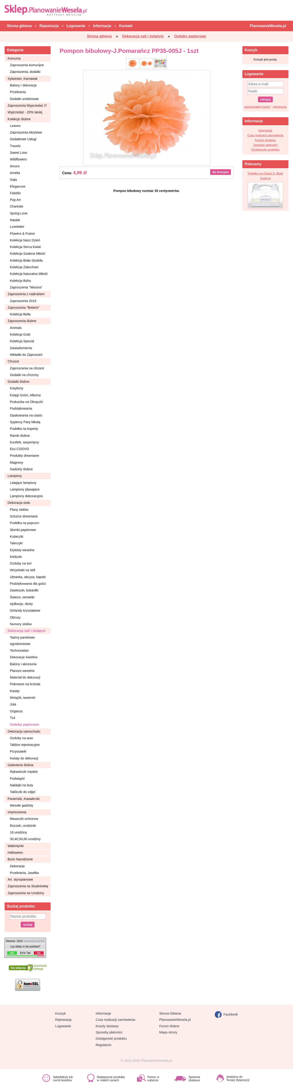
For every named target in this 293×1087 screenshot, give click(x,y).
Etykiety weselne (22, 550)
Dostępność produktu (265, 149)
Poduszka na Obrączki (26, 402)
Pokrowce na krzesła (25, 684)
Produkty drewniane (24, 455)
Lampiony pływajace (25, 489)
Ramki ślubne (20, 435)
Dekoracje (17, 866)
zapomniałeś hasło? (257, 106)
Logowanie (63, 1026)
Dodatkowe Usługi (23, 139)
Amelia (15, 173)
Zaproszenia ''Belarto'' (24, 307)
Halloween (15, 852)
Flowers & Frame (22, 233)
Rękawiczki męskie (24, 771)
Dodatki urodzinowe (24, 99)
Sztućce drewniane (24, 516)
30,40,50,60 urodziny (25, 839)
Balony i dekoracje (23, 85)
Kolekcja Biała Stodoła (26, 260)
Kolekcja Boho (20, 280)
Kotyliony (16, 388)
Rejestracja (63, 1019)
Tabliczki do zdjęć (22, 792)
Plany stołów (19, 509)
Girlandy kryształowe (25, 610)
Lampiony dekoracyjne (26, 496)
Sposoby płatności (265, 145)
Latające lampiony (23, 483)
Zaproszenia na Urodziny (26, 893)
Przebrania (18, 92)
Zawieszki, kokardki (24, 590)
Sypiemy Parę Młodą (25, 422)
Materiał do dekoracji (25, 677)
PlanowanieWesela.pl (175, 1019)
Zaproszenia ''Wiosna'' (26, 287)
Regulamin (103, 1045)
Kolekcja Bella (20, 314)
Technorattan (19, 650)
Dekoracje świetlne (24, 657)
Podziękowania (21, 408)
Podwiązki (17, 778)
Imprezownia (17, 812)
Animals (16, 328)
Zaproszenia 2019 (23, 301)
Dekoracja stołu (19, 503)
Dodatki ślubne (18, 381)
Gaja (13, 179)
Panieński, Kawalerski (24, 799)
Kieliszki (16, 557)
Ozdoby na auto (21, 738)
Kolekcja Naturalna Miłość (29, 274)
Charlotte (16, 206)
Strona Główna (170, 1013)
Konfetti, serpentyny (24, 442)
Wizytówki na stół (22, 570)
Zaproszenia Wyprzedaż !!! (27, 105)
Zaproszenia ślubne (22, 321)
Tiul (12, 718)
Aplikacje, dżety (21, 604)
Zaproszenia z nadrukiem (26, 294)
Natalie (15, 220)
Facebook (226, 1014)
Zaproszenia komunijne (27, 65)
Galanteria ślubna (20, 765)
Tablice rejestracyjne (25, 745)
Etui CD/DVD (19, 449)
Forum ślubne (169, 1026)
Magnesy (16, 462)
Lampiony (15, 476)
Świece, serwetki (22, 597)
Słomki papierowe (23, 530)
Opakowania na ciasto (26, 415)
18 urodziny (18, 832)
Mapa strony (168, 1032)
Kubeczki (16, 536)
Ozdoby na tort (21, 563)
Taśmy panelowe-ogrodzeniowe (22, 640)
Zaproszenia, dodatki (25, 72)
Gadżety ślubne (21, 469)
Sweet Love (18, 152)
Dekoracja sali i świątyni (27, 631)
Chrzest (13, 361)
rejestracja (280, 106)
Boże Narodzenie (20, 859)
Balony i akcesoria (23, 664)
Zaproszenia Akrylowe (26, 132)
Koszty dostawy (265, 140)
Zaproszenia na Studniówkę (28, 886)
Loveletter (17, 226)
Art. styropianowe (20, 879)
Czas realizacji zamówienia (265, 135)
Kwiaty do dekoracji (24, 758)
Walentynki (15, 846)
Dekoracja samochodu (24, 731)
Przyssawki (18, 751)
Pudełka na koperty (24, 429)
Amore (15, 166)
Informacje (265, 130)
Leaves (15, 126)
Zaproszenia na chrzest (27, 368)
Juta (13, 704)
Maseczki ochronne (24, 819)
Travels (15, 146)
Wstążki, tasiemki (22, 697)
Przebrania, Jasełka (24, 873)
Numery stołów (21, 624)
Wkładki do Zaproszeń (26, 355)
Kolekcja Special (22, 341)
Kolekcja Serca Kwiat (25, 247)
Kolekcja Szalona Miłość (27, 253)
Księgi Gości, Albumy (25, 395)
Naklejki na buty (21, 785)
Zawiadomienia (21, 348)
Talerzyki (16, 543)
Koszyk (60, 1013)
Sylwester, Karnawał (22, 78)
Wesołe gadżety (21, 805)
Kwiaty (15, 691)
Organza (16, 711)
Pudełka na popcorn (24, 523)
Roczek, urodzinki (23, 825)
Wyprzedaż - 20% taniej (25, 112)
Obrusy (15, 617)
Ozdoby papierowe (24, 724)
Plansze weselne (22, 671)
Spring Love (18, 213)
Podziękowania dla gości (28, 583)
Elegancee (18, 186)
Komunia (14, 58)
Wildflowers (18, 159)
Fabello (15, 193)
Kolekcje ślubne (19, 119)
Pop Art (15, 200)
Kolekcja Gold (20, 334)
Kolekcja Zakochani (24, 267)
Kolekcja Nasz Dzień (25, 240)
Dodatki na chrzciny (24, 375)
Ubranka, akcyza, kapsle (28, 577)
